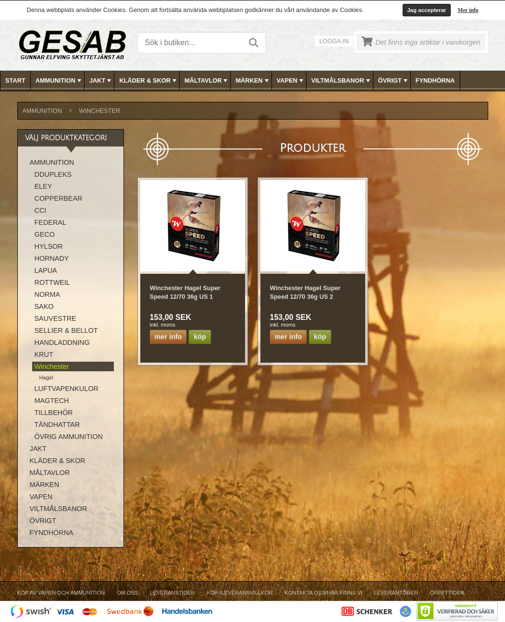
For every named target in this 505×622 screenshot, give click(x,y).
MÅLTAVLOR (207, 81)
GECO (45, 234)
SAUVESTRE (55, 318)
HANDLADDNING (62, 342)
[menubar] (252, 80)
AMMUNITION (59, 81)
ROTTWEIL (52, 282)
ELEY (43, 186)
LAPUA (46, 270)
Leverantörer (396, 593)
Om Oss (127, 593)
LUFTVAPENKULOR (67, 388)
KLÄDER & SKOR (148, 81)
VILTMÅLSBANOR (341, 81)
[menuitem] (15, 80)
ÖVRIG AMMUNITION (69, 436)
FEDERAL (50, 222)
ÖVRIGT (393, 81)
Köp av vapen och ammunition (61, 593)
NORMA (48, 294)
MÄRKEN (252, 81)
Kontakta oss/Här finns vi (323, 593)
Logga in (334, 41)
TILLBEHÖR (54, 412)
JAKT (101, 81)
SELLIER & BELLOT (66, 330)
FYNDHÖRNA (435, 80)
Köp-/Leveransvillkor (239, 593)
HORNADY (52, 258)
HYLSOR (49, 246)
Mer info (468, 10)
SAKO (44, 306)
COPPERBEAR (59, 198)
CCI (41, 210)
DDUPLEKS (53, 174)
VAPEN (291, 81)
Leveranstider (172, 593)
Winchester (99, 110)
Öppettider (447, 593)
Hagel (46, 377)
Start (15, 80)
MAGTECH (52, 400)
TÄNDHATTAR (57, 424)
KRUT (44, 354)
